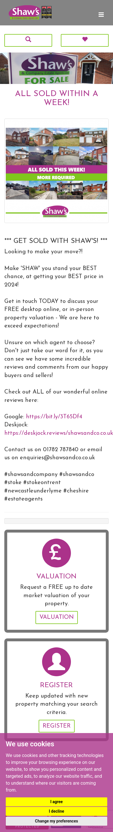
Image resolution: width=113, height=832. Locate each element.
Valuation (56, 617)
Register (57, 726)
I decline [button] (56, 811)
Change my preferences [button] (56, 821)
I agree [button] (56, 801)
